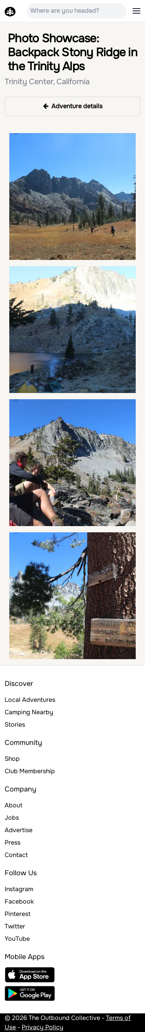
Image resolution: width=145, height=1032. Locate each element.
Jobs (12, 818)
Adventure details (72, 106)
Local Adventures (30, 700)
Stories (15, 724)
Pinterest (18, 914)
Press (12, 842)
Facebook (19, 901)
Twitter (15, 926)
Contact (16, 855)
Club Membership (30, 771)
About (13, 805)
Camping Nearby (29, 712)
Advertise (18, 830)
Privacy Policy (42, 1027)
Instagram (19, 889)
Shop (12, 759)
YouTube (17, 939)
